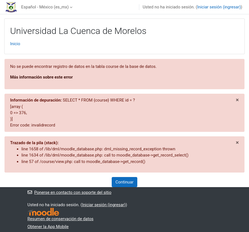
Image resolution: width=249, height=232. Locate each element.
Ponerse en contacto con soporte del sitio (69, 192)
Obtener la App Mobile (48, 226)
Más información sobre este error (41, 77)
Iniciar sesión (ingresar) (219, 7)
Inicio (15, 43)
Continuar (124, 182)
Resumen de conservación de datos (61, 218)
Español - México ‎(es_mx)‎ (45, 7)
